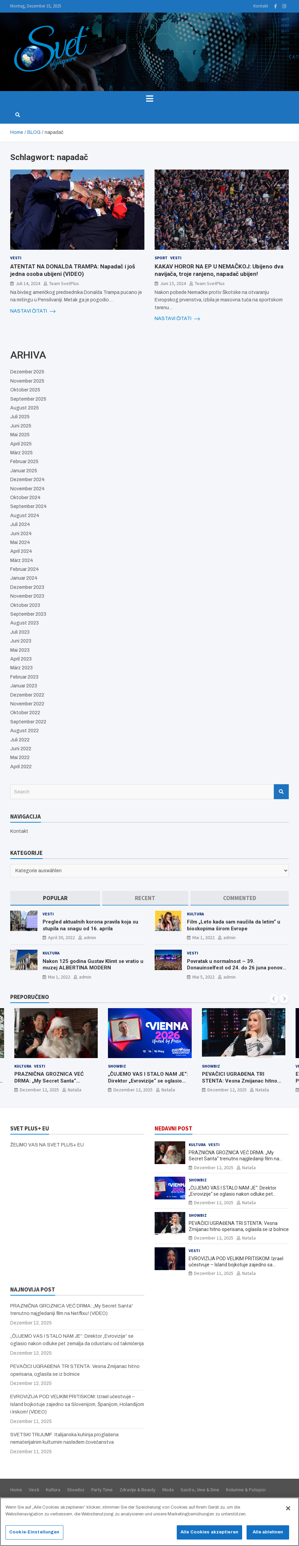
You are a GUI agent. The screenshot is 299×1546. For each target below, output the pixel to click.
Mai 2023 (20, 650)
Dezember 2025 (27, 371)
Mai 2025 (20, 434)
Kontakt (260, 6)
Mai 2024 (20, 542)
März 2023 (21, 667)
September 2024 (28, 506)
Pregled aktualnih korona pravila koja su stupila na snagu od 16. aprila (90, 925)
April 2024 (21, 551)
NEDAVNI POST (173, 1128)
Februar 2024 (24, 569)
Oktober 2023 (25, 605)
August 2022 (24, 730)
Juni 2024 (21, 533)
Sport (161, 257)
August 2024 (24, 515)
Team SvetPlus (64, 283)
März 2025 (21, 452)
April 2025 (21, 443)
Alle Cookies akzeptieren (209, 1535)
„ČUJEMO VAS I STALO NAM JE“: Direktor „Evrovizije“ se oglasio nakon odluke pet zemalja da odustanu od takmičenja (148, 1084)
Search (281, 791)
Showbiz (117, 1066)
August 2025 (24, 407)
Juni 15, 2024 (173, 283)
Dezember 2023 (27, 587)
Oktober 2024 (25, 497)
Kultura (195, 913)
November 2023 (27, 596)
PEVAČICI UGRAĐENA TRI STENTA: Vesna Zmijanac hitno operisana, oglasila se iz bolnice (240, 1080)
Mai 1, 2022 (203, 937)
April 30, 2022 (61, 937)
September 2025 (28, 399)
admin (90, 937)
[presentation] (274, 998)
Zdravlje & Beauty (138, 1490)
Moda (168, 1490)
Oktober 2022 (25, 712)
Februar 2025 (24, 461)
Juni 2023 (20, 641)
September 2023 (28, 614)
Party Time (102, 1490)
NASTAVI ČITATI (33, 311)
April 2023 (21, 659)
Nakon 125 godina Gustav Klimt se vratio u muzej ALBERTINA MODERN (93, 964)
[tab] (55, 898)
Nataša (74, 1090)
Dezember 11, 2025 (213, 1273)
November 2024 (27, 488)
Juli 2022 (20, 739)
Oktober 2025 (25, 389)
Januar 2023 (23, 685)
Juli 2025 (20, 416)
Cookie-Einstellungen (34, 1535)
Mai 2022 (20, 757)
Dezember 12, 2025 (39, 1090)
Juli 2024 (20, 524)
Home (16, 1490)
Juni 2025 (20, 425)
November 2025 (27, 381)
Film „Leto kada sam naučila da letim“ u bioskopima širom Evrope (233, 925)
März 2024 (21, 560)
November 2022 (27, 703)
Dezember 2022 (27, 695)
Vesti (15, 257)
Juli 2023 (20, 632)
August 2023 (24, 623)
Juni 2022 (20, 748)
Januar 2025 (23, 470)
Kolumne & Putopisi (246, 1490)
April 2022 (21, 766)
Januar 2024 (23, 578)
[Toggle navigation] (149, 98)
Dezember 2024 (27, 479)
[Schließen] (288, 1511)
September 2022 (28, 721)
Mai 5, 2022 (203, 977)
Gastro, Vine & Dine (199, 1490)
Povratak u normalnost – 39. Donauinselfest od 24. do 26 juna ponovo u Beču (236, 968)
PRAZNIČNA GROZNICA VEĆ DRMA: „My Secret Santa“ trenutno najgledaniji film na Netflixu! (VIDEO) (49, 1084)
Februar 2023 (24, 677)
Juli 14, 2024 (28, 283)
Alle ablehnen (268, 1535)
